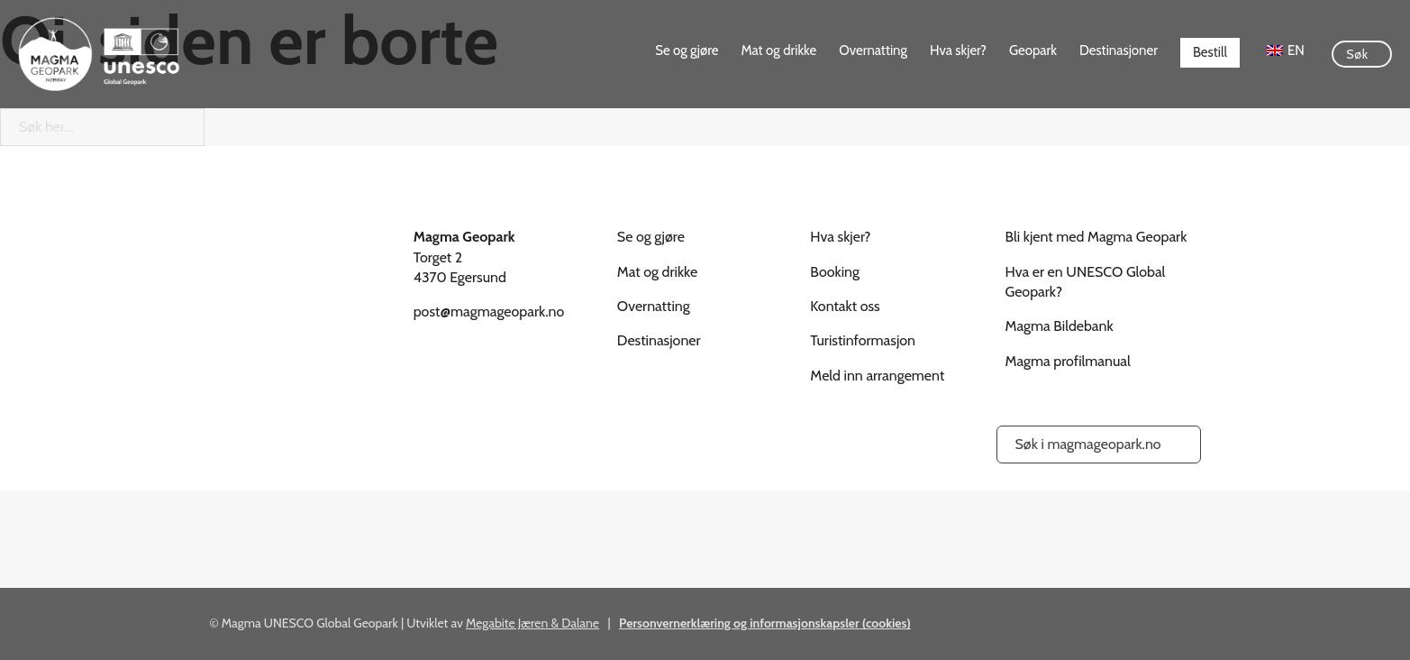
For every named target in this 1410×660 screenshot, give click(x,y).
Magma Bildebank (1059, 326)
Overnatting (873, 50)
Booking (835, 271)
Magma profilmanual (1068, 361)
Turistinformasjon (862, 340)
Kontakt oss (844, 306)
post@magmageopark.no (489, 311)
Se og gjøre (686, 50)
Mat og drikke (778, 50)
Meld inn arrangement (877, 375)
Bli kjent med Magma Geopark (1096, 236)
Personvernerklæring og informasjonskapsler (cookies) (765, 623)
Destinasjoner (1118, 50)
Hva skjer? (958, 50)
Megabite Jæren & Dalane (532, 623)
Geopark (1033, 50)
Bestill (1210, 52)
